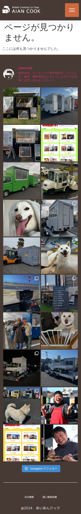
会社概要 (29, 497)
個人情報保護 (50, 497)
